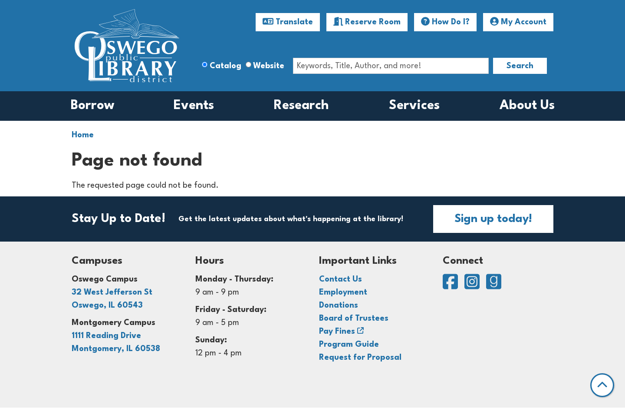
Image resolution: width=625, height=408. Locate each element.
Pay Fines (337, 331)
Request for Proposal (360, 358)
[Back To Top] (602, 385)
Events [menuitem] (194, 106)
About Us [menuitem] (527, 106)
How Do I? (445, 22)
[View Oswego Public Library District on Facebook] (451, 286)
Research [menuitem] (301, 106)
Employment (343, 292)
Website (268, 66)
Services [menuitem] (414, 106)
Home (83, 135)
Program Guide (349, 344)
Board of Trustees (353, 318)
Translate (288, 22)
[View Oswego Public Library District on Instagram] (473, 286)
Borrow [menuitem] (92, 106)
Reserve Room (367, 22)
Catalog (225, 66)
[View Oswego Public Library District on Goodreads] (493, 286)
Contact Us (340, 279)
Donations (338, 305)
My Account (518, 22)
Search (520, 66)
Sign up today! (493, 219)
